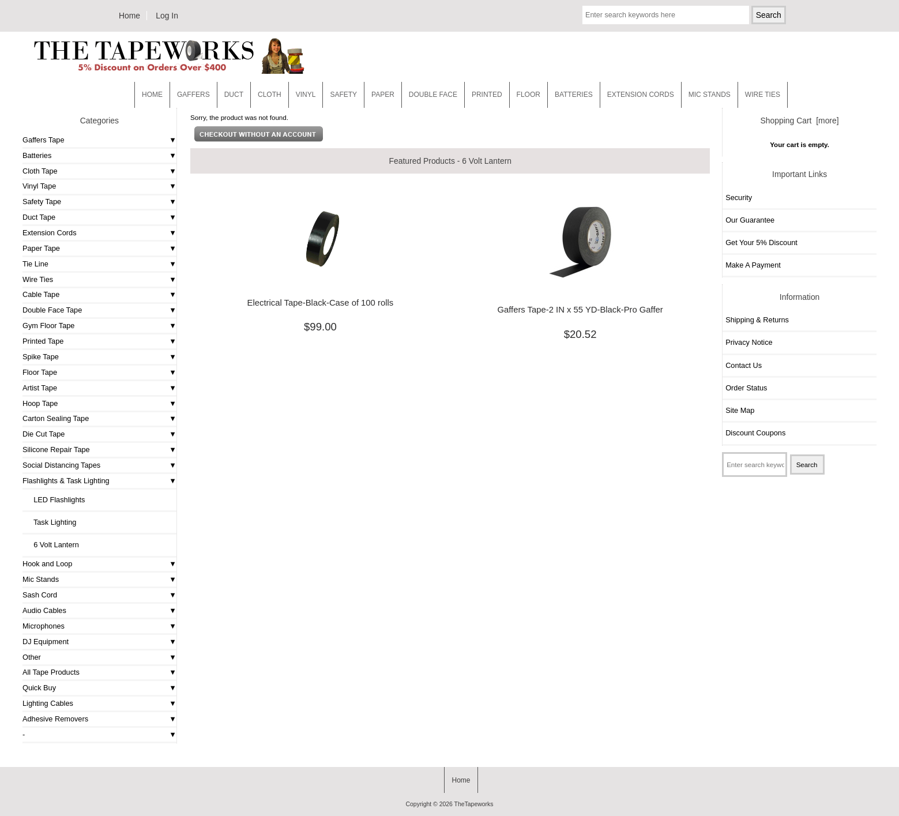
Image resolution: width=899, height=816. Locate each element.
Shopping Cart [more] (800, 120)
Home (129, 15)
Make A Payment (753, 265)
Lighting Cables (47, 703)
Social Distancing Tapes (61, 465)
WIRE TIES (762, 95)
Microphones (43, 626)
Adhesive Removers (55, 719)
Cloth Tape (40, 171)
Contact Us (743, 365)
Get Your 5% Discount (761, 242)
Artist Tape (39, 387)
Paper (382, 95)
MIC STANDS (710, 95)
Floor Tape (39, 372)
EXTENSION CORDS (640, 95)
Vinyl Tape (39, 186)
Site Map (739, 410)
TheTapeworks (474, 804)
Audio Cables (44, 610)
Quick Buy (39, 687)
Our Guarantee (749, 220)
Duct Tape (38, 217)
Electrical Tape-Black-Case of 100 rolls (320, 302)
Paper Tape (41, 248)
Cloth (269, 95)
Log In (167, 15)
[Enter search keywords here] (665, 15)
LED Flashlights (55, 499)
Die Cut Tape (43, 434)
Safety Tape (41, 201)
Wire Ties (37, 279)
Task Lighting (50, 522)
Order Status (746, 387)
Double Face (433, 95)
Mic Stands (40, 579)
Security (738, 197)
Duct (233, 95)
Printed (487, 95)
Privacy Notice (748, 342)
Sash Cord (39, 595)
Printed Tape (42, 341)
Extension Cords (49, 232)
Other (31, 657)
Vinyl (306, 95)
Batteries (574, 95)
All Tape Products (51, 672)
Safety (343, 95)
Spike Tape (40, 356)
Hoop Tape (40, 403)
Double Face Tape (52, 310)
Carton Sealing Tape (55, 418)
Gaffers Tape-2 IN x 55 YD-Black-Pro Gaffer (580, 309)
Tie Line (35, 264)
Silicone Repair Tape (56, 449)
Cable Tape (40, 294)
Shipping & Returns (757, 319)
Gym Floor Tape (48, 325)
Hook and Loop (47, 563)
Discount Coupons (755, 432)
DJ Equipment (45, 641)
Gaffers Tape (43, 140)
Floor (528, 95)
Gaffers (193, 95)
